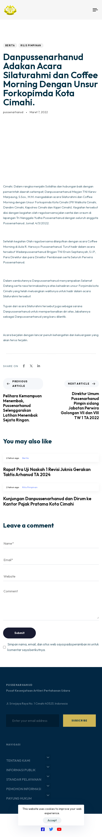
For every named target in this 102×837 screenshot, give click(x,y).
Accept (52, 820)
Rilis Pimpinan (31, 45)
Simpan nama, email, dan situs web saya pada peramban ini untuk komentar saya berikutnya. (53, 647)
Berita (10, 45)
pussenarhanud (13, 112)
